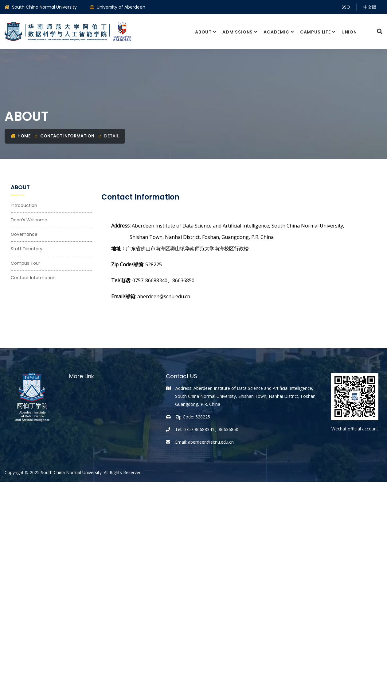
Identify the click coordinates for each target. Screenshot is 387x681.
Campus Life (315, 32)
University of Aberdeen (117, 7)
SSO (346, 7)
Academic (276, 32)
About (203, 32)
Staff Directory (26, 249)
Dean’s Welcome (29, 220)
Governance (24, 234)
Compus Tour (25, 263)
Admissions (237, 32)
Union (349, 32)
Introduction (24, 205)
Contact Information (67, 136)
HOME (20, 136)
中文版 (369, 7)
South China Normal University (41, 7)
